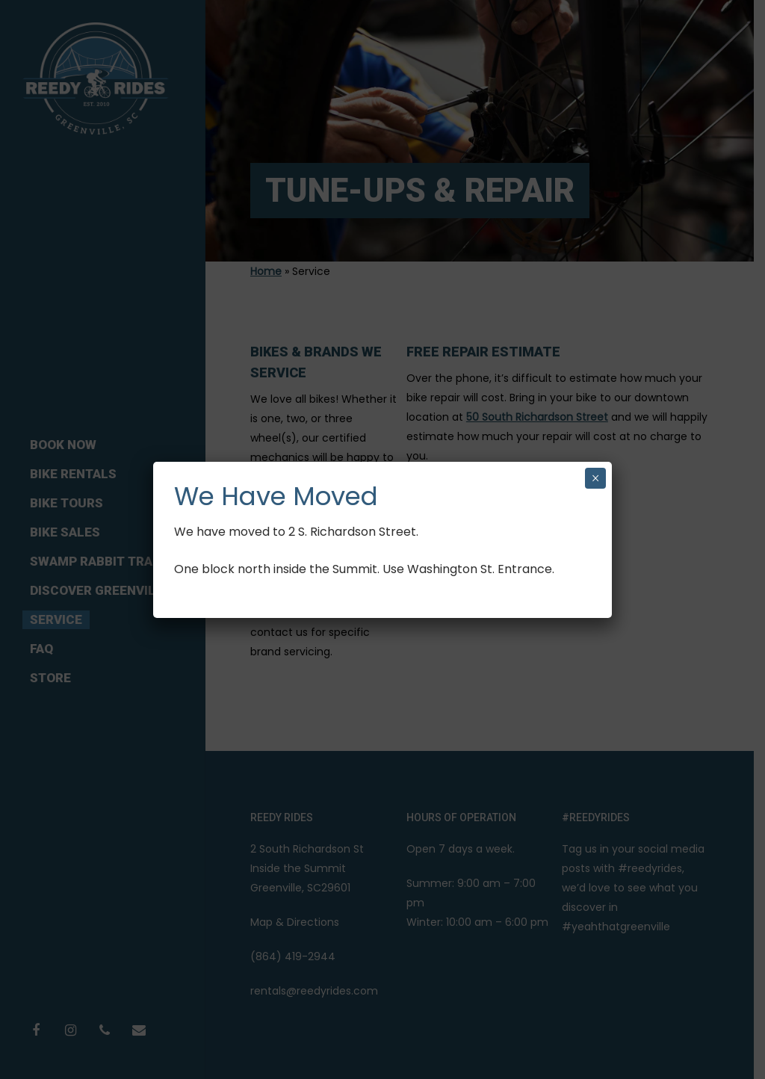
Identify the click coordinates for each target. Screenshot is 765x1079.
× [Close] (596, 478)
